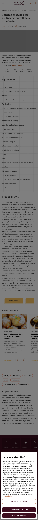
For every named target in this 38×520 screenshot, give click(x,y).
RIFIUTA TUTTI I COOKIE (19, 501)
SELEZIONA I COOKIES (19, 516)
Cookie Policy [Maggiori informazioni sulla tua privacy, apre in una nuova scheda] (7, 496)
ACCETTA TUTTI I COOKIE (19, 509)
